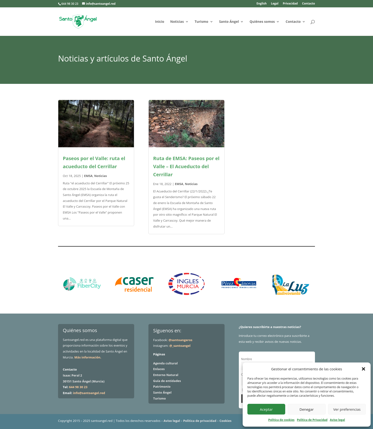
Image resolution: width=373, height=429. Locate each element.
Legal (275, 3)
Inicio (159, 22)
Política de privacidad (199, 421)
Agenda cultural (165, 363)
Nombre (246, 359)
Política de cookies (281, 420)
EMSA (88, 176)
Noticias (177, 22)
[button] (363, 369)
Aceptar (266, 409)
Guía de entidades (167, 381)
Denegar (306, 409)
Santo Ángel (229, 22)
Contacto (308, 3)
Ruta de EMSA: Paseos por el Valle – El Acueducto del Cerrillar (186, 166)
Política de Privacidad (312, 420)
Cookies (225, 421)
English (261, 3)
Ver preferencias (347, 409)
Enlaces (159, 369)
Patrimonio (162, 386)
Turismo (201, 22)
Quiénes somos (262, 22)
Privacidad (290, 3)
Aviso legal (337, 420)
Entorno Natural (165, 375)
